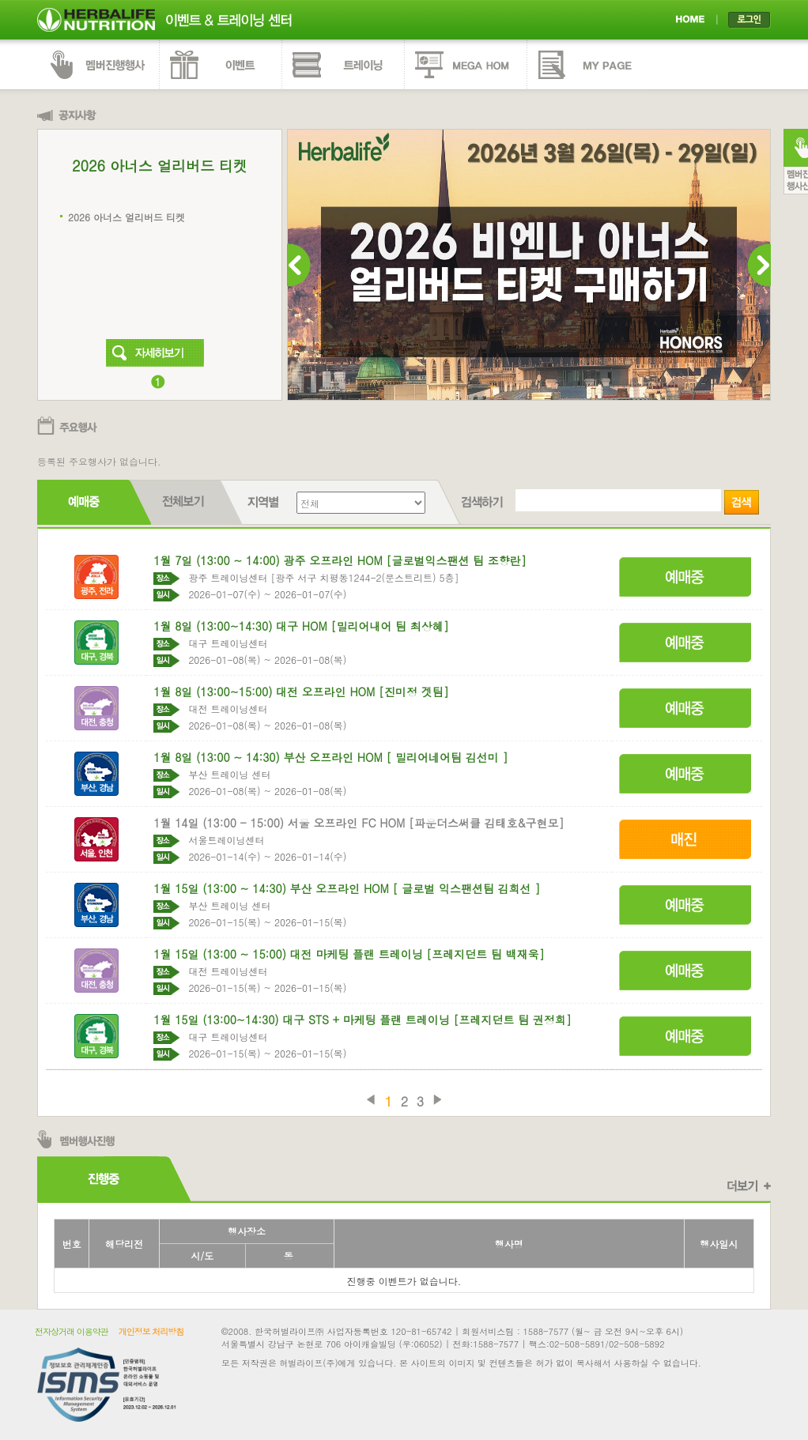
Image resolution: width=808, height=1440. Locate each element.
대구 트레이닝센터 (227, 643)
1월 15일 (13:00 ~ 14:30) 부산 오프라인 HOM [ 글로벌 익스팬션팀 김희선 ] (346, 888)
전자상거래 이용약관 (71, 1331)
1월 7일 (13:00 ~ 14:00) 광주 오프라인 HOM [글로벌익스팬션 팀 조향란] (339, 560)
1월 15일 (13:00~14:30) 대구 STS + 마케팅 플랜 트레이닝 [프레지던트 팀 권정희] (362, 1019)
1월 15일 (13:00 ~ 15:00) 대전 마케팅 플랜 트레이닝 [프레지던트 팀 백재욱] (348, 954)
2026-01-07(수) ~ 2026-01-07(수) (267, 594)
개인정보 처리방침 (151, 1331)
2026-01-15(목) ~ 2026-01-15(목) (267, 922)
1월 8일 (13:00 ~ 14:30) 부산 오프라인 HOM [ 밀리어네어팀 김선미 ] (330, 757)
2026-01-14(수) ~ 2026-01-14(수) (267, 856)
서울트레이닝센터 (226, 839)
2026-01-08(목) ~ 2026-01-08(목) (267, 659)
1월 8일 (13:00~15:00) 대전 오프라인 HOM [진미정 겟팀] (300, 691)
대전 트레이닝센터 (227, 708)
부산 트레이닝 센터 (229, 774)
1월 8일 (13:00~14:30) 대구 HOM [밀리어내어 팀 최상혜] (300, 626)
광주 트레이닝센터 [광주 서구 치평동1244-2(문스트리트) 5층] (323, 577)
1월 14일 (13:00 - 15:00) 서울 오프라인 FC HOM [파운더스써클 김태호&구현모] (358, 823)
